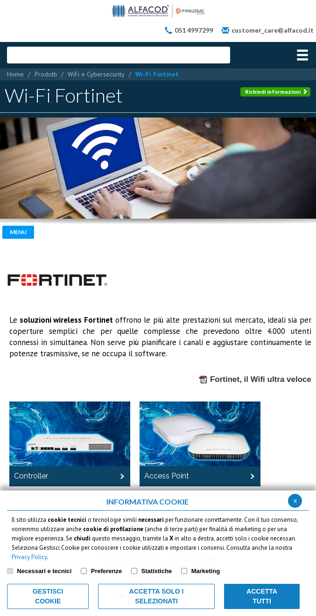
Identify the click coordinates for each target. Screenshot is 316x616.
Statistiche (156, 571)
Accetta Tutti (261, 596)
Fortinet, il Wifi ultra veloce (255, 379)
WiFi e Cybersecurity (96, 74)
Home (15, 74)
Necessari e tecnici (44, 571)
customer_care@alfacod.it (273, 30)
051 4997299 (194, 30)
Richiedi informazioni (276, 91)
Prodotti (46, 74)
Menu (18, 231)
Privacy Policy (29, 557)
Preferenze (106, 571)
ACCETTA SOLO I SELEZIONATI (156, 596)
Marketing (205, 571)
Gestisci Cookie (48, 596)
